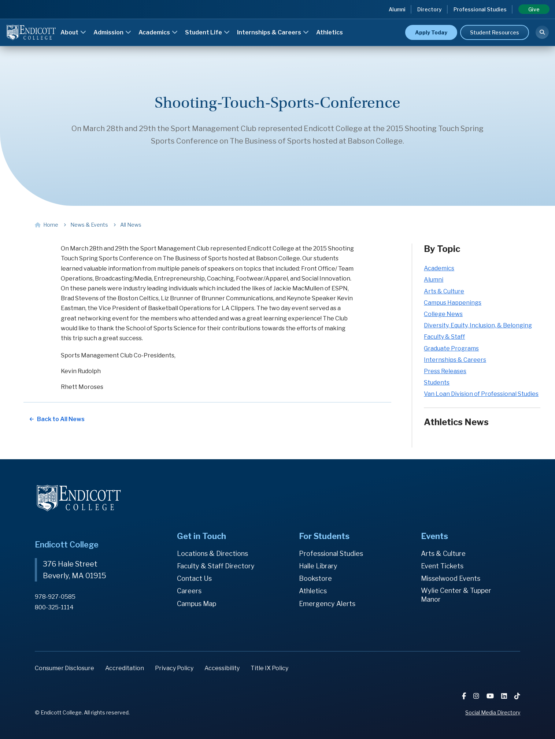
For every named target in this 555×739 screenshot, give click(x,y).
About (73, 32)
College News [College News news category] (443, 314)
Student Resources (494, 32)
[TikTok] (517, 696)
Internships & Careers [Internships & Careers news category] (455, 359)
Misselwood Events (450, 578)
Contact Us (194, 578)
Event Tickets (442, 566)
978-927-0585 (55, 596)
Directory (429, 9)
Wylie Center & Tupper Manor (456, 595)
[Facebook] (464, 696)
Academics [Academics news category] (439, 268)
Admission (112, 32)
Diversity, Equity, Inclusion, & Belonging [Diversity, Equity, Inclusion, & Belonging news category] (478, 325)
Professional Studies (480, 9)
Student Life (207, 32)
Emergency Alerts (327, 604)
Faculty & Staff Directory (216, 566)
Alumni (397, 9)
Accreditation (124, 668)
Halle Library (318, 566)
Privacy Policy (174, 668)
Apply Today (431, 32)
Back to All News (61, 419)
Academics (158, 32)
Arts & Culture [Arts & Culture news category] (444, 291)
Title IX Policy (269, 668)
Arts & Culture (443, 553)
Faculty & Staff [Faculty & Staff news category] (444, 336)
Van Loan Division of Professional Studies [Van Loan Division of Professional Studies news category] (481, 393)
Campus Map (196, 604)
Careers (189, 591)
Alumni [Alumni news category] (433, 279)
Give (534, 9)
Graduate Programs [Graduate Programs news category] (451, 348)
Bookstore (315, 578)
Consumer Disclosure (64, 668)
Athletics (329, 32)
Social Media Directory (492, 712)
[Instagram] (477, 696)
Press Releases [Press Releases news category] (445, 371)
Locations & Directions (212, 553)
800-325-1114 (54, 607)
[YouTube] (490, 696)
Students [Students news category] (436, 382)
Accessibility (222, 668)
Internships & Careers (273, 32)
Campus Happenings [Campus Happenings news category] (452, 302)
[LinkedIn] (504, 696)
